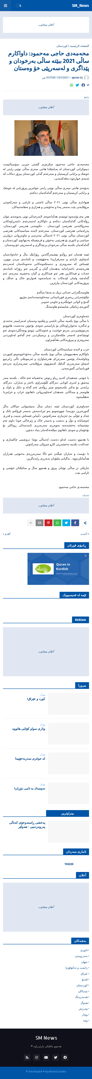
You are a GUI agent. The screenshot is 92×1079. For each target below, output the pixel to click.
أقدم (7, 534)
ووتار (85, 1014)
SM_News (80, 5)
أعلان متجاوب (46, 24)
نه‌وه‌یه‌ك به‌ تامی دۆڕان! (29, 788)
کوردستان (62, 46)
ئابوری (84, 950)
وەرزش (83, 1008)
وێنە (85, 1020)
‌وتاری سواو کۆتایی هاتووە (28, 729)
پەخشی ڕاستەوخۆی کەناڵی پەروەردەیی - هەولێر (27, 825)
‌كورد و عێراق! (36, 699)
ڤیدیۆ (85, 979)
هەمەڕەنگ (81, 997)
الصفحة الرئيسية (79, 46)
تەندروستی (81, 956)
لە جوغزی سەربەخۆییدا (30, 758)
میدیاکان (83, 991)
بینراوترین (67, 813)
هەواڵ (84, 1003)
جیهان (84, 962)
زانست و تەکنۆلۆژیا (76, 967)
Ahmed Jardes (57, 1071)
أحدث (84, 534)
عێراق (84, 973)
